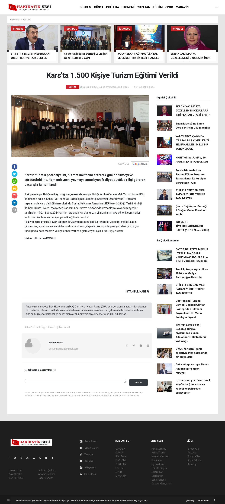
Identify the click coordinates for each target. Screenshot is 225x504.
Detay (190, 500)
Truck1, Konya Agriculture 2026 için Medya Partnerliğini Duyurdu (192, 273)
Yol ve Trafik (158, 452)
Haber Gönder (45, 478)
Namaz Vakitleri (160, 456)
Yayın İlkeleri (15, 474)
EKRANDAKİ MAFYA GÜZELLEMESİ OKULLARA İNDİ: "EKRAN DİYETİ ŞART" (193, 110)
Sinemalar (157, 472)
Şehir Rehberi (159, 479)
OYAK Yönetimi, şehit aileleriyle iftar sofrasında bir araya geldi (191, 353)
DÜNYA (98, 7)
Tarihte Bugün (159, 468)
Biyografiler (194, 456)
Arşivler (86, 461)
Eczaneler (157, 460)
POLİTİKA (112, 7)
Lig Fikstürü (158, 464)
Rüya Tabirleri (195, 460)
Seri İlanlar (157, 475)
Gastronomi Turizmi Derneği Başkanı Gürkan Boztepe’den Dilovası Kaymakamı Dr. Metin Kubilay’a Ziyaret (190, 309)
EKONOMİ (128, 7)
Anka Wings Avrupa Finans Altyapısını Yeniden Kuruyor (192, 368)
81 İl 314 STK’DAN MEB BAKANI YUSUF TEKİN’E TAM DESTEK (190, 194)
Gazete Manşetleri (161, 483)
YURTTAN (143, 7)
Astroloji (192, 464)
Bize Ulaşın (88, 474)
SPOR (169, 7)
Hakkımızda (15, 470)
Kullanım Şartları (46, 470)
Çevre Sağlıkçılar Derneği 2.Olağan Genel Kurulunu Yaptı (191, 210)
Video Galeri (89, 448)
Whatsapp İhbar (46, 474)
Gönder (139, 382)
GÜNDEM (85, 7)
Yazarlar (87, 454)
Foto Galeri (88, 441)
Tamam (203, 500)
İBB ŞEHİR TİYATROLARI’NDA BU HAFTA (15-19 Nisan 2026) (192, 226)
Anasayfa (15, 19)
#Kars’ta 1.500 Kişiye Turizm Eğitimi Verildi (47, 327)
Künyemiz (88, 467)
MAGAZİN (182, 7)
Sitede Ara (193, 448)
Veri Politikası (16, 478)
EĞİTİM (158, 7)
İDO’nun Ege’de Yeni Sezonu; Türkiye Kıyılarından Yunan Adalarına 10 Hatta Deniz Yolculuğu (191, 333)
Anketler (192, 452)
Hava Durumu (159, 448)
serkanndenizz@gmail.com (64, 348)
